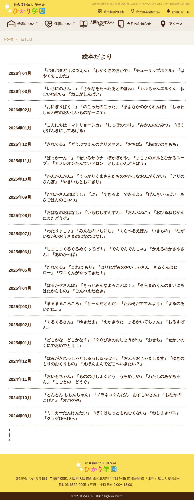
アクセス (170, 24)
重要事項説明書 (110, 11)
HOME (8, 39)
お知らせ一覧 (178, 11)
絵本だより (28, 39)
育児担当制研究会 (145, 11)
